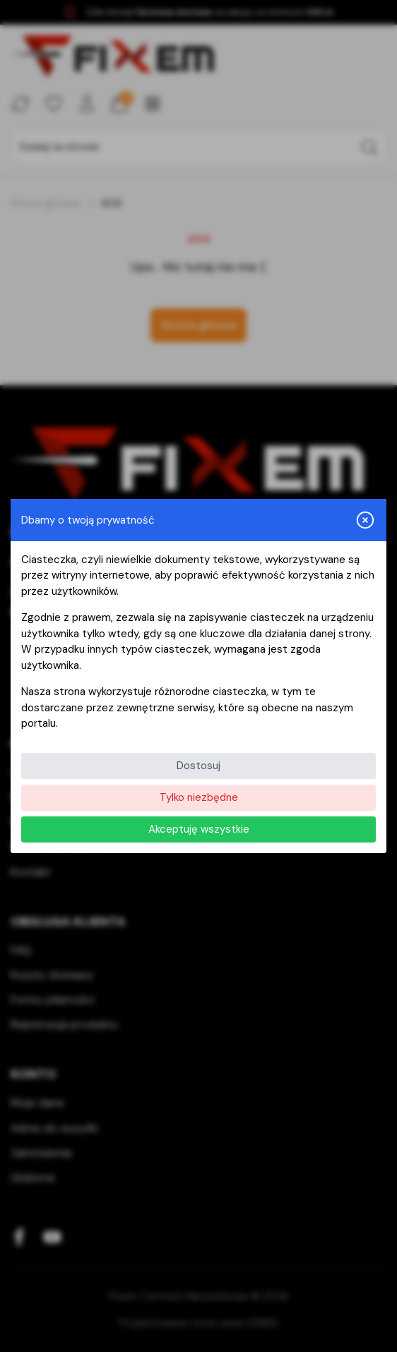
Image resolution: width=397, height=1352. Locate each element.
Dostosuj (198, 766)
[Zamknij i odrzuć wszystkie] (365, 520)
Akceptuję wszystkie (198, 829)
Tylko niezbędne (199, 797)
